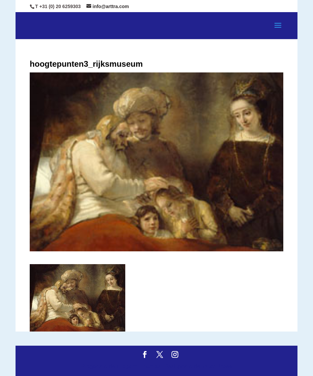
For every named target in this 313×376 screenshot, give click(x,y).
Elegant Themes (139, 366)
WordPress (217, 366)
